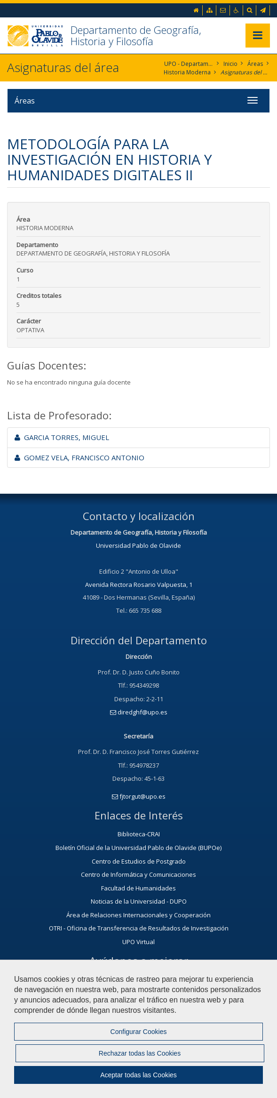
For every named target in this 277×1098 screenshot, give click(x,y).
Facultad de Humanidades (138, 888)
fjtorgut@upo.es (139, 796)
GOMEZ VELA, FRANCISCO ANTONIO (79, 457)
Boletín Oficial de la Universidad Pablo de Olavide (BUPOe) (138, 847)
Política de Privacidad (158, 1063)
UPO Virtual (138, 942)
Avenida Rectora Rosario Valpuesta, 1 (138, 584)
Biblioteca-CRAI (139, 834)
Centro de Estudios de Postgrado (139, 861)
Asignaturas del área (245, 72)
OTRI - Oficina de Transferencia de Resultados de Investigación (139, 928)
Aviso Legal (92, 1063)
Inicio (231, 64)
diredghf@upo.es (138, 712)
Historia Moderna (187, 72)
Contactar (42, 1063)
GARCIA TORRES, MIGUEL (62, 437)
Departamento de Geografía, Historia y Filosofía (136, 35)
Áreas (255, 64)
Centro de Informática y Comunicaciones (138, 874)
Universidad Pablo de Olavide (138, 545)
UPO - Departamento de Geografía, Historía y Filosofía (189, 64)
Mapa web (224, 1063)
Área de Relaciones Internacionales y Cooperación (138, 915)
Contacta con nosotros (138, 1003)
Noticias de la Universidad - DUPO (139, 901)
